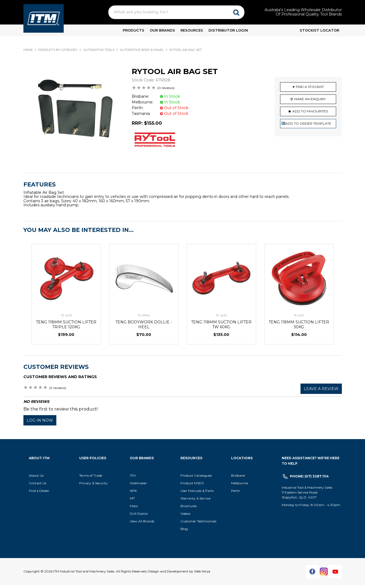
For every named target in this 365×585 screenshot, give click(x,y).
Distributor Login (228, 30)
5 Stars (153, 88)
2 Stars (139, 88)
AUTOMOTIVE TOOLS (98, 50)
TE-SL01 (299, 315)
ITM (133, 475)
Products (133, 30)
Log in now (40, 420)
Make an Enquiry (310, 99)
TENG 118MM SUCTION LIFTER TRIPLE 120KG (66, 324)
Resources (191, 30)
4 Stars (148, 88)
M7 (132, 498)
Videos (185, 514)
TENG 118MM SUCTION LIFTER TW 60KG (221, 324)
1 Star (134, 88)
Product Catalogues (196, 475)
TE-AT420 (144, 315)
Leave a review (321, 388)
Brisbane (238, 475)
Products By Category (58, 50)
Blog (184, 529)
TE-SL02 (221, 315)
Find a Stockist (310, 87)
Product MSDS (192, 483)
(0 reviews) (165, 88)
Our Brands (162, 30)
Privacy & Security (94, 483)
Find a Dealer (39, 491)
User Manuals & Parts (197, 491)
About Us (36, 475)
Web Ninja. (202, 571)
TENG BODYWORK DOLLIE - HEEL (143, 324)
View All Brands (142, 521)
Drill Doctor (139, 514)
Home (28, 50)
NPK (133, 491)
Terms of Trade (90, 475)
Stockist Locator (319, 30)
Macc (134, 506)
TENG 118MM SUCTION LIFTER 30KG (299, 324)
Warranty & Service (195, 498)
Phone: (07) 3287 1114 (309, 476)
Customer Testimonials (198, 521)
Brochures (188, 506)
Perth (235, 491)
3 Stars (144, 88)
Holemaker (138, 483)
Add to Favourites (310, 111)
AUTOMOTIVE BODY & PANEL (142, 50)
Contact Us (37, 483)
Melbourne (239, 483)
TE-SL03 (66, 315)
